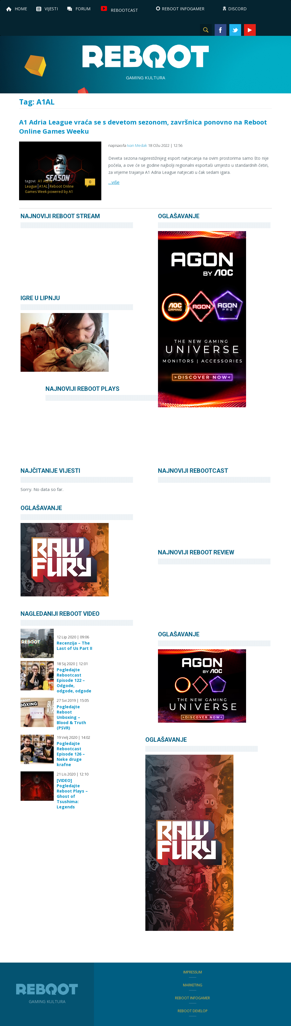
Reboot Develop (193, 1010)
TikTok (279, 30)
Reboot (146, 56)
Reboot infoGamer (192, 997)
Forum (82, 8)
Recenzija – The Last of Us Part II (74, 645)
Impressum (192, 972)
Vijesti (51, 8)
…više (114, 182)
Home (21, 8)
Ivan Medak (137, 145)
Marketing (192, 985)
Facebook (220, 30)
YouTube (250, 30)
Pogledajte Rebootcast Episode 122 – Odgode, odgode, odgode (74, 680)
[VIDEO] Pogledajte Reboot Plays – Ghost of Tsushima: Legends (72, 794)
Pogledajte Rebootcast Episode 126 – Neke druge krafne (71, 754)
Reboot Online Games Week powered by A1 (49, 189)
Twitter (235, 30)
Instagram (264, 30)
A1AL (43, 186)
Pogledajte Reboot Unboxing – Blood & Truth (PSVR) (71, 717)
